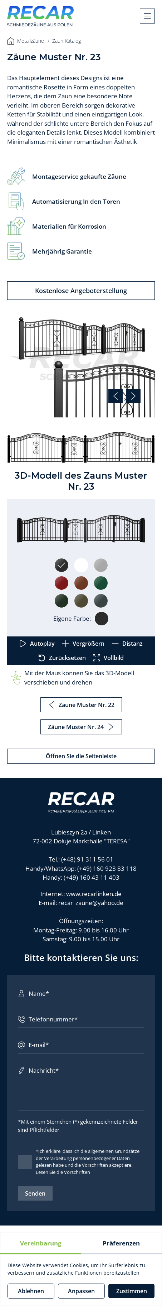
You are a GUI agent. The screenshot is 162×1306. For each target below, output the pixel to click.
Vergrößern (83, 643)
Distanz (127, 643)
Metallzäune (25, 41)
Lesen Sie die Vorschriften (63, 1172)
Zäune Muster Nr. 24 (81, 727)
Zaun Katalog (66, 40)
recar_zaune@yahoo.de (90, 903)
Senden (35, 1193)
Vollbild (108, 658)
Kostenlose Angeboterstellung (81, 290)
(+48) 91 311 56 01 (87, 859)
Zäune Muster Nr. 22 (81, 705)
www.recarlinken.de (94, 894)
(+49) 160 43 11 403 (91, 877)
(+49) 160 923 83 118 (107, 868)
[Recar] (40, 16)
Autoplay (37, 643)
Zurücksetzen (62, 658)
